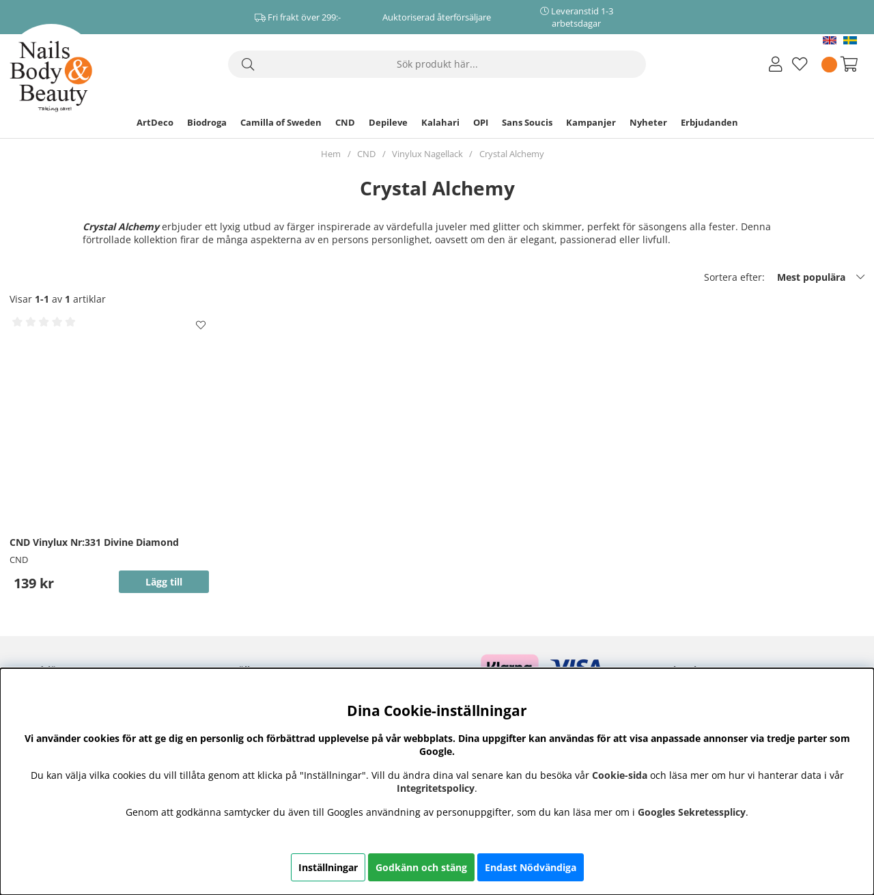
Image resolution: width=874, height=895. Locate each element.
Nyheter (648, 122)
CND (345, 122)
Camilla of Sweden (281, 122)
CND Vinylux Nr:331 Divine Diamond (94, 542)
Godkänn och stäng (421, 867)
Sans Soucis (527, 122)
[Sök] (437, 64)
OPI (480, 122)
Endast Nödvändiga (530, 867)
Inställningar (328, 867)
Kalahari (440, 122)
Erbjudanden (709, 122)
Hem (331, 154)
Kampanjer (591, 122)
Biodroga (207, 122)
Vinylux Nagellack (427, 154)
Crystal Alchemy (511, 154)
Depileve (388, 122)
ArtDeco (155, 122)
